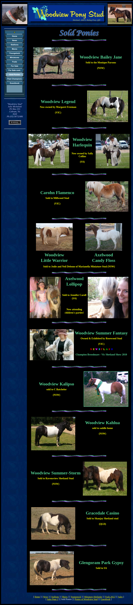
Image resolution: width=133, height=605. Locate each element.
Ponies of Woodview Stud (86, 599)
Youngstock (76, 597)
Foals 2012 (110, 597)
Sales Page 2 (52, 599)
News (45, 597)
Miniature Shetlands (93, 597)
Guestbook (105, 599)
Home (37, 597)
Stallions (55, 597)
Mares (65, 597)
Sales (120, 597)
